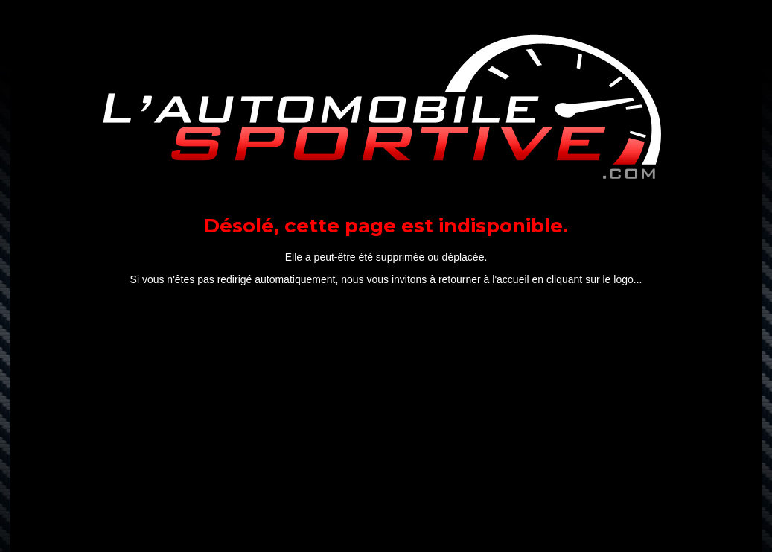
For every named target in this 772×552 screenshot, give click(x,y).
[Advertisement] (386, 422)
